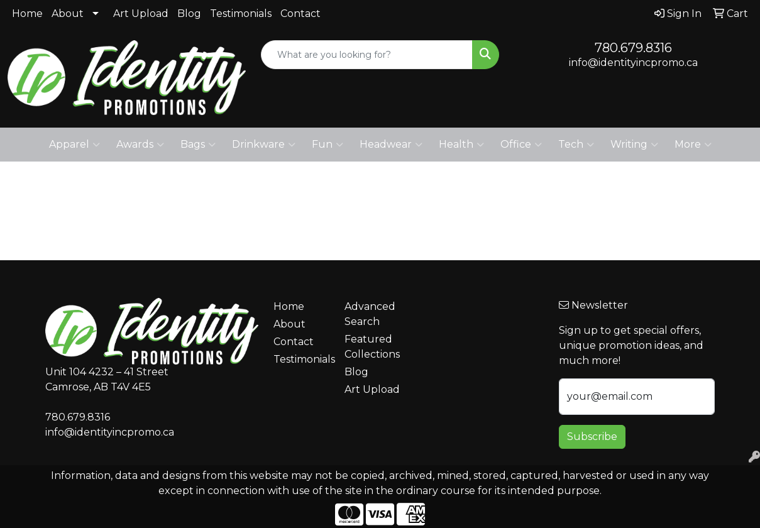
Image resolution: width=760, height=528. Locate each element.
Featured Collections (372, 346)
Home (27, 13)
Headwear (391, 144)
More (693, 144)
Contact (300, 13)
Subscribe (592, 437)
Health (461, 144)
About (68, 13)
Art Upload (140, 13)
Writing (634, 144)
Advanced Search (369, 313)
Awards (140, 144)
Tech (576, 144)
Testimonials (241, 13)
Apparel (74, 144)
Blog (189, 13)
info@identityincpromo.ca (633, 63)
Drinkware (263, 144)
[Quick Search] (367, 54)
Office (521, 144)
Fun (327, 144)
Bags (198, 144)
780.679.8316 (633, 47)
